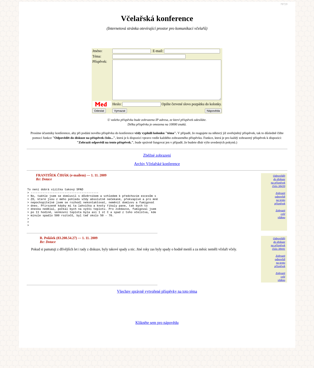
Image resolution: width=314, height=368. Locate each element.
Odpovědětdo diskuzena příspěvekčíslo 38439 (278, 189)
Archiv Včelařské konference (157, 171)
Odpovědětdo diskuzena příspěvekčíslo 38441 (278, 260)
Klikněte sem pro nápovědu (156, 339)
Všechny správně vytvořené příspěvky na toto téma (157, 308)
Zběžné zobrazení (157, 163)
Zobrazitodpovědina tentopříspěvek (279, 206)
